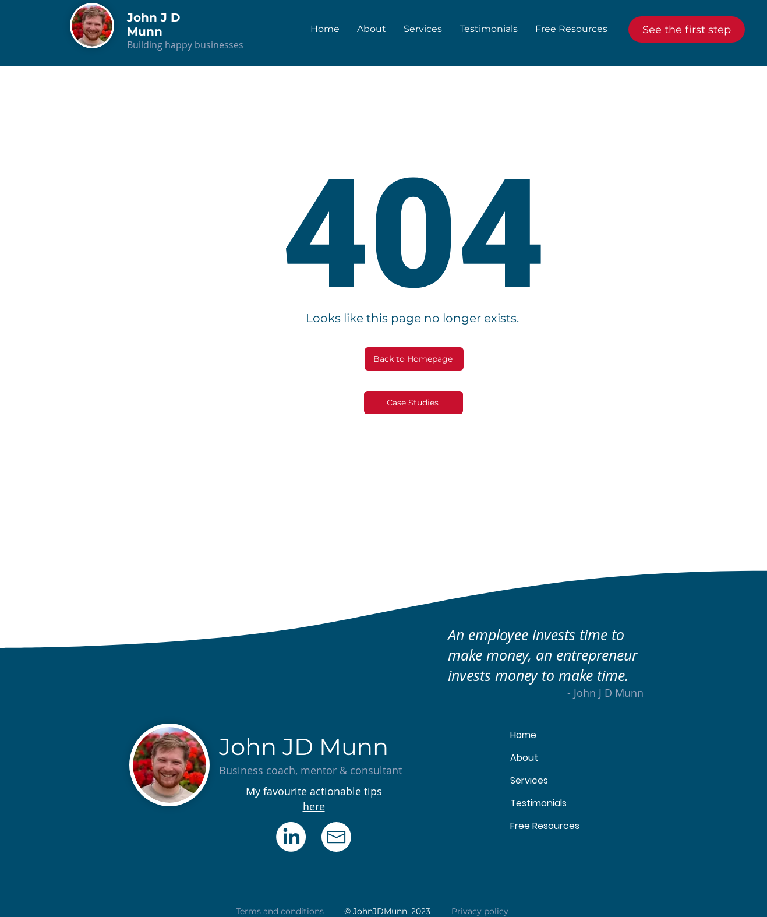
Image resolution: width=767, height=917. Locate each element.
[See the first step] (686, 29)
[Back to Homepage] (414, 359)
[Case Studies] (413, 402)
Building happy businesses (185, 44)
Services (529, 780)
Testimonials (538, 803)
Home (523, 735)
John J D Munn (154, 24)
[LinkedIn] (291, 837)
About (524, 757)
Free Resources (544, 826)
